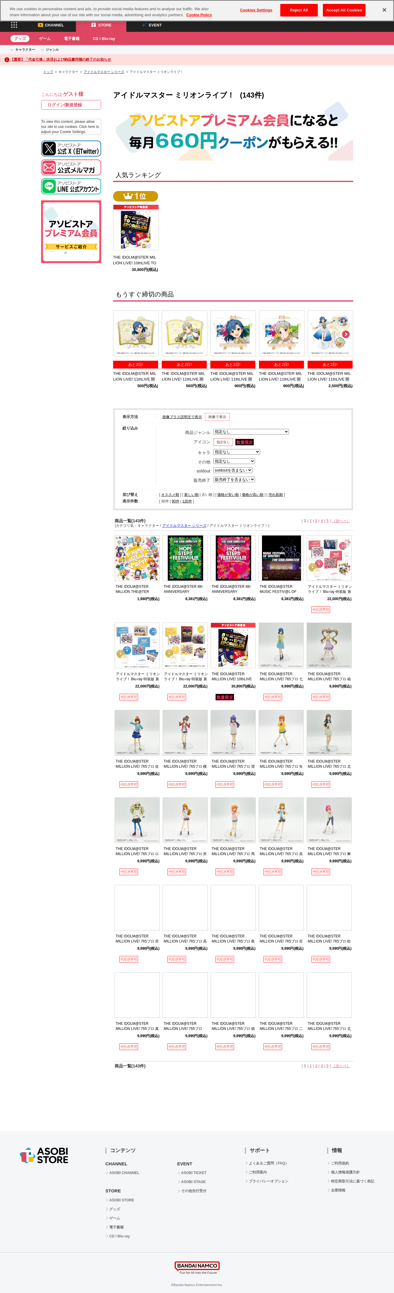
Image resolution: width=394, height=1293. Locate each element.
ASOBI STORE (121, 1200)
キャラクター (25, 49)
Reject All (299, 10)
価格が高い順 (252, 495)
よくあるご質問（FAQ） (269, 1163)
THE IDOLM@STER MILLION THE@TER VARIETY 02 (132, 591)
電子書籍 (72, 38)
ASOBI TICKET (194, 1173)
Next (345, 334)
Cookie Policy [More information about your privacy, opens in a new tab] (199, 15)
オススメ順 (170, 495)
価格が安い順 (228, 495)
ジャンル (52, 49)
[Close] (384, 10)
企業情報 (338, 1190)
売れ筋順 (276, 495)
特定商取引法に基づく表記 (352, 1181)
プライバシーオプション (268, 1181)
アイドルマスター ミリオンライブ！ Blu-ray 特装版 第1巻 (330, 591)
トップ (48, 72)
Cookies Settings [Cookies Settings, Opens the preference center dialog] (256, 10)
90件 (175, 501)
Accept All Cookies (344, 10)
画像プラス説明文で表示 (182, 417)
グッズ (20, 38)
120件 (187, 501)
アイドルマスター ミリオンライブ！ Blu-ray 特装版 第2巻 (138, 679)
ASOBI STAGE (193, 1182)
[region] (197, 10)
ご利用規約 (340, 1163)
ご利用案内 (258, 1172)
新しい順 (191, 495)
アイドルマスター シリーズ (104, 72)
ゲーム (45, 38)
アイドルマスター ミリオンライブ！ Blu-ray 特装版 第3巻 (186, 679)
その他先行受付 (193, 1191)
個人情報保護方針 (345, 1172)
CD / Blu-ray (104, 38)
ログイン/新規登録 (64, 104)
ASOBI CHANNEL (124, 1173)
